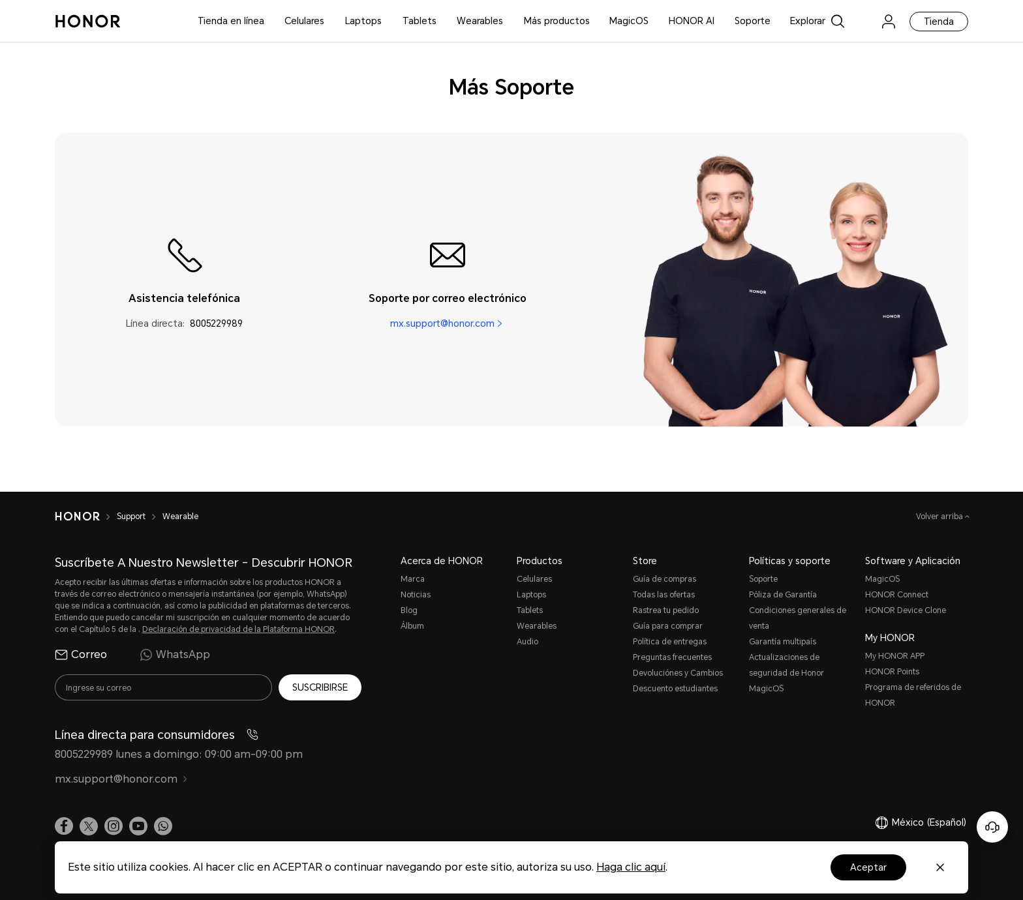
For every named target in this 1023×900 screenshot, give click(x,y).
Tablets (419, 21)
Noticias (416, 594)
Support (131, 516)
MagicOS (629, 21)
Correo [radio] (81, 654)
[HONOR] (77, 516)
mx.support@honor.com (442, 323)
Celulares (304, 21)
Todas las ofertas (664, 594)
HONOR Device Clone (905, 610)
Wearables (480, 21)
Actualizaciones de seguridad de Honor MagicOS (786, 673)
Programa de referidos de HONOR (913, 695)
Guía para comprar (668, 626)
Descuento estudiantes (675, 688)
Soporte (753, 21)
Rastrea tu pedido (666, 610)
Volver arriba (940, 516)
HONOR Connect (896, 594)
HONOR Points (892, 671)
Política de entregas (670, 641)
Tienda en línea (231, 21)
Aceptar (868, 867)
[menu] (888, 21)
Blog (409, 610)
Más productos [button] (557, 21)
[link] (863, 21)
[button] (163, 825)
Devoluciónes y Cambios (678, 673)
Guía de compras (664, 579)
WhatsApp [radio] (175, 654)
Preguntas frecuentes (672, 657)
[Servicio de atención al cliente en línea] (992, 827)
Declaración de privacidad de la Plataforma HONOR (238, 629)
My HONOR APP (894, 656)
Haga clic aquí (630, 867)
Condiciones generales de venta (797, 618)
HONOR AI (691, 21)
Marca (413, 579)
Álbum (412, 626)
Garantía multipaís (782, 641)
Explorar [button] (807, 21)
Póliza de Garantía (783, 594)
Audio (527, 641)
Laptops (363, 21)
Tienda (939, 21)
